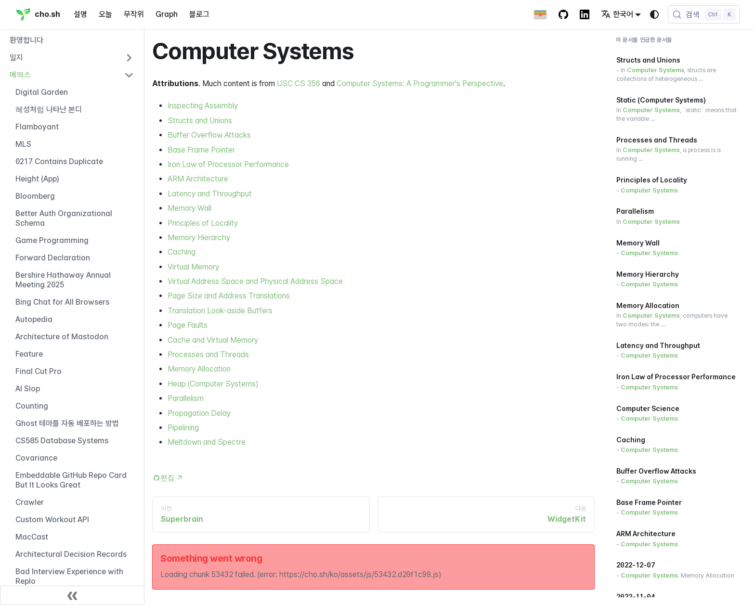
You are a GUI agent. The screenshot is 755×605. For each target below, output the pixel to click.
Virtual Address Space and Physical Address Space (255, 281)
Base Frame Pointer (201, 149)
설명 (80, 14)
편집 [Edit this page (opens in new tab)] (172, 478)
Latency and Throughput (210, 193)
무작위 (134, 14)
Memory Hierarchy (199, 237)
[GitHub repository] (563, 14)
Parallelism (186, 398)
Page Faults (188, 325)
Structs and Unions (200, 120)
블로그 (199, 14)
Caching (181, 252)
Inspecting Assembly (203, 105)
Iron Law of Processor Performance (228, 164)
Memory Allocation (199, 368)
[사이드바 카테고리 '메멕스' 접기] (129, 75)
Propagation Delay (199, 413)
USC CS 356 (298, 83)
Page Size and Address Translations (229, 295)
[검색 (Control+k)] (704, 14)
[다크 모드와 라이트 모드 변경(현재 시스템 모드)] (654, 14)
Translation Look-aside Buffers (220, 310)
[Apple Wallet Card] (540, 14)
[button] (72, 57)
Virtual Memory (193, 266)
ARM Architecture (198, 178)
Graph (167, 14)
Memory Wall (189, 208)
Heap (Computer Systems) (213, 383)
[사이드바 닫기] (72, 595)
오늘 (105, 14)
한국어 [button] (617, 14)
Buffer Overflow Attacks (209, 135)
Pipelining (183, 427)
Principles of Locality (203, 223)
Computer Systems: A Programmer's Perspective (420, 83)
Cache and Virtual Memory (213, 340)
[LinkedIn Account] (584, 14)
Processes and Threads (208, 354)
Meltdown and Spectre (207, 442)
